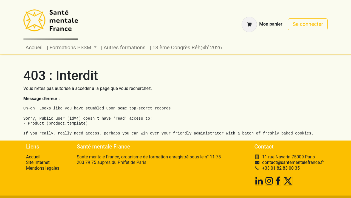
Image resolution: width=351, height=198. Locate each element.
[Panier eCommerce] (262, 24)
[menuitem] (34, 47)
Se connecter (308, 24)
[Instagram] (269, 181)
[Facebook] (278, 181)
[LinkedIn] (259, 181)
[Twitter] (288, 181)
